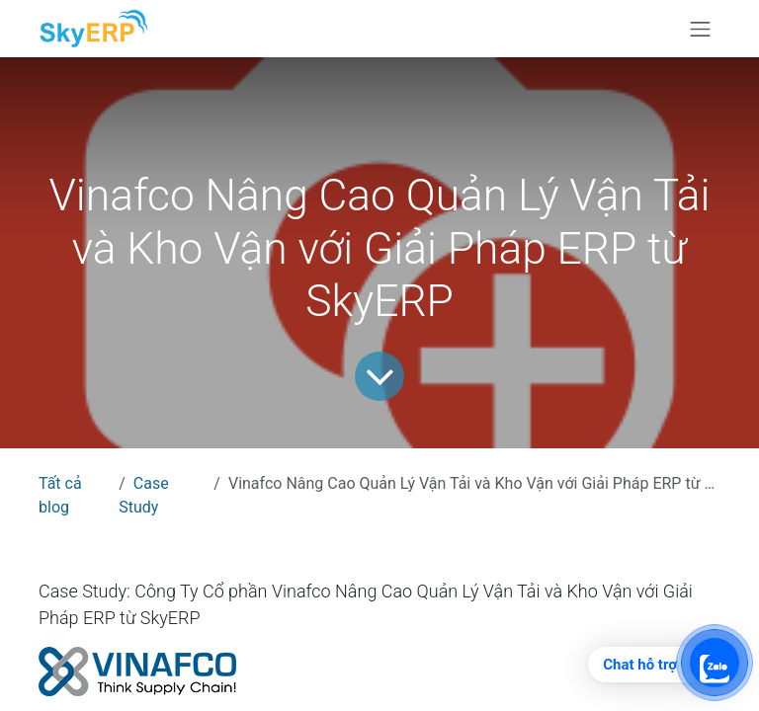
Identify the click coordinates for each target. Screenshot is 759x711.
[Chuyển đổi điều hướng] (700, 28)
